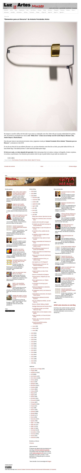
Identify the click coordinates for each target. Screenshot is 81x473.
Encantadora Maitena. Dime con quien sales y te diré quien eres (19, 261)
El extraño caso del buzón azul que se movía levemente (41, 224)
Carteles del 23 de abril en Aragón (40, 222)
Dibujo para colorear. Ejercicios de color (41, 216)
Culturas (39, 10)
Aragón (32, 370)
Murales (33, 415)
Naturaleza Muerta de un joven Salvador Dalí (67, 225)
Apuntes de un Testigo (36, 368)
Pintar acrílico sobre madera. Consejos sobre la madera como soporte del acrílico (20, 193)
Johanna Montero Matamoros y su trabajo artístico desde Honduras (68, 215)
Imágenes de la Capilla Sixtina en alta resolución (19, 204)
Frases (32, 406)
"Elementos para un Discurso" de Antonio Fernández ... (40, 264)
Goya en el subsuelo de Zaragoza (40, 274)
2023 (32, 333)
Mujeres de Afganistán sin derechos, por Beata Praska (41, 287)
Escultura (50, 10)
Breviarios (33, 385)
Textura (32, 435)
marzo (34, 326)
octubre (34, 201)
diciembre (34, 197)
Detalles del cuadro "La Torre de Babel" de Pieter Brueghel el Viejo (20, 297)
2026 (32, 191)
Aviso (16, 10)
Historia (33, 409)
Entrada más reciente (9, 166)
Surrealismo (19, 12)
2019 (32, 341)
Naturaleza (6, 12)
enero (34, 330)
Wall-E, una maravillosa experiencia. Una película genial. (19, 285)
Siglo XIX (50, 12)
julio (33, 208)
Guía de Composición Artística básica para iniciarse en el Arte (20, 227)
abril (33, 214)
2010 (32, 360)
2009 (32, 363)
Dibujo (44, 10)
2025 (32, 193)
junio (33, 210)
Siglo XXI (62, 12)
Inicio (42, 166)
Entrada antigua (73, 166)
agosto (34, 206)
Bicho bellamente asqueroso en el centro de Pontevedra (40, 249)
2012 (32, 356)
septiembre (35, 203)
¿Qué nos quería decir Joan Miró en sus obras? (19, 273)
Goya (32, 407)
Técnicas (25, 12)
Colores (33, 389)
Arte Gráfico (34, 376)
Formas (33, 402)
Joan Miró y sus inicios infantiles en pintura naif (18, 250)
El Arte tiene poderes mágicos (68, 246)
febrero (34, 328)
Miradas (68, 10)
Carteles (33, 387)
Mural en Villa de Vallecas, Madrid (40, 304)
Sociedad (13, 12)
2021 (32, 337)
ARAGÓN (6, 10)
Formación (32, 12)
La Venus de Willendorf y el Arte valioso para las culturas (68, 278)
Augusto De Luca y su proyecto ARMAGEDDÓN (67, 257)
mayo (33, 212)
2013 (32, 354)
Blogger (49, 461)
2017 (32, 346)
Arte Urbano (33, 10)
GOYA (11, 10)
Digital (32, 394)
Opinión (29, 160)
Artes (27, 10)
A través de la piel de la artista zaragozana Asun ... (39, 323)
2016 (32, 348)
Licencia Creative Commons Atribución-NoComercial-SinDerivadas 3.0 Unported (36, 469)
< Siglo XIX (43, 12)
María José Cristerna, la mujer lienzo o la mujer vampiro (20, 215)
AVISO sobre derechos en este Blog (65, 305)
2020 (32, 339)
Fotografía (56, 10)
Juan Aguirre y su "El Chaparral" (40, 262)
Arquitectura (21, 10)
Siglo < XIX (33, 422)
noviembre (35, 199)
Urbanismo (33, 437)
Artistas (37, 12)
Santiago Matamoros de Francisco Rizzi (42, 306)
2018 (32, 343)
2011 (32, 358)
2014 (32, 352)
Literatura (62, 10)
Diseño (32, 396)
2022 (32, 335)
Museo (73, 10)
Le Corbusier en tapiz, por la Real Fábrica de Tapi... (40, 309)
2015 (32, 350)
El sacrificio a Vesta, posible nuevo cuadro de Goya (40, 235)
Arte (13, 160)
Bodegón (33, 383)
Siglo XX (56, 12)
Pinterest (31, 443)
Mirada (25, 160)
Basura (32, 381)
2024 (32, 195)
